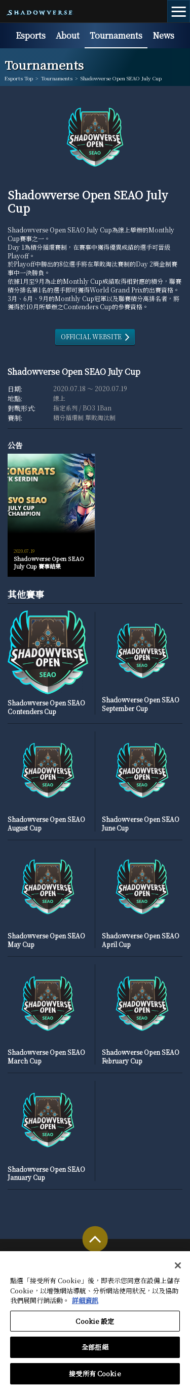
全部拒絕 (95, 1351)
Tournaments (116, 35)
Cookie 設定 (94, 1324)
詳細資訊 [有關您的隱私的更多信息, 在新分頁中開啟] (85, 1304)
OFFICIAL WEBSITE (91, 336)
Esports (31, 35)
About (68, 35)
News (163, 35)
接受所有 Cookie (95, 1377)
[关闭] (178, 1269)
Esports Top (19, 78)
